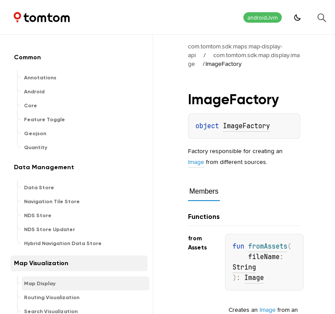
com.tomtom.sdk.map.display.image (244, 59)
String (244, 267)
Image (196, 161)
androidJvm (262, 17)
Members (204, 191)
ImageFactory (246, 126)
